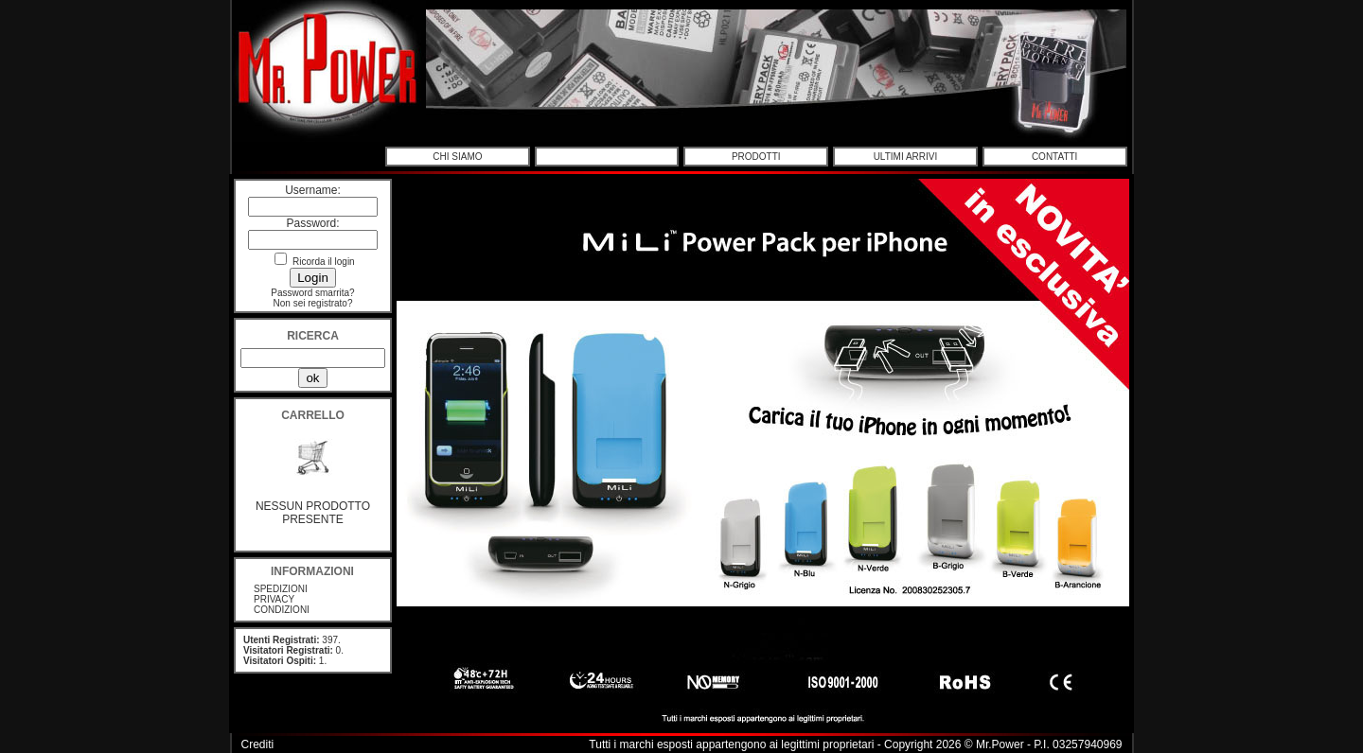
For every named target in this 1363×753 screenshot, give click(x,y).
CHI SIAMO (457, 156)
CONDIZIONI (282, 609)
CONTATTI (1055, 156)
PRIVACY (274, 599)
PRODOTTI (756, 156)
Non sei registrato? (313, 303)
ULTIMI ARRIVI (906, 156)
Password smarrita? (312, 293)
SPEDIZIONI (281, 589)
